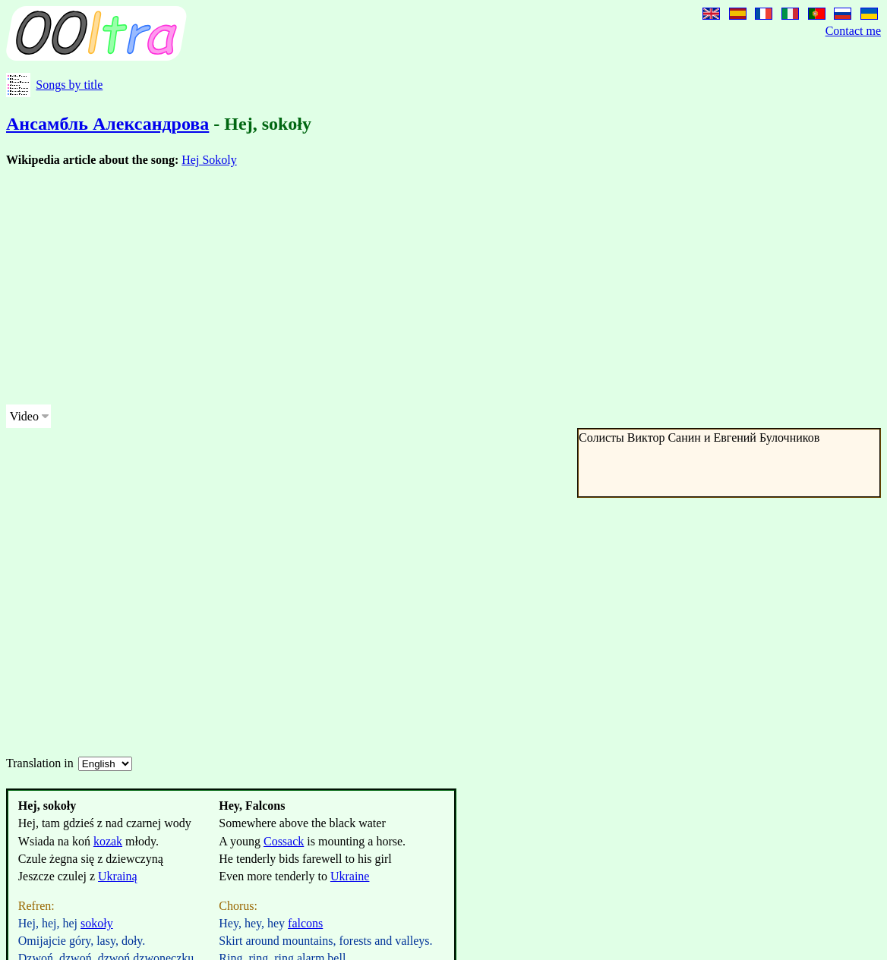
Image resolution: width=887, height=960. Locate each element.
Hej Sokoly (209, 159)
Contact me (853, 30)
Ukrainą (117, 876)
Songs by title (69, 84)
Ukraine (350, 876)
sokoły (96, 923)
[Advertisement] (441, 286)
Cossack (284, 841)
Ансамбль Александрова (107, 124)
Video (24, 416)
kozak (107, 841)
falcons (305, 923)
